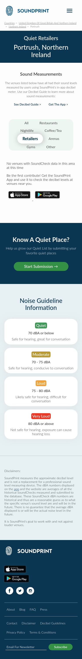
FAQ (33, 609)
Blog (22, 609)
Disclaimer (29, 623)
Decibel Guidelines (52, 623)
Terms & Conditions (42, 632)
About (11, 609)
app (16, 489)
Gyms (31, 147)
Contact (12, 623)
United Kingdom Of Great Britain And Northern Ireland (47, 23)
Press (43, 609)
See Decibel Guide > (27, 104)
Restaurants (48, 123)
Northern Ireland (17, 26)
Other (50, 147)
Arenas (54, 138)
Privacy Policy (16, 632)
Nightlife (27, 130)
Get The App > (58, 104)
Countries (9, 23)
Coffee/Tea (53, 130)
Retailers (30, 138)
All (26, 123)
